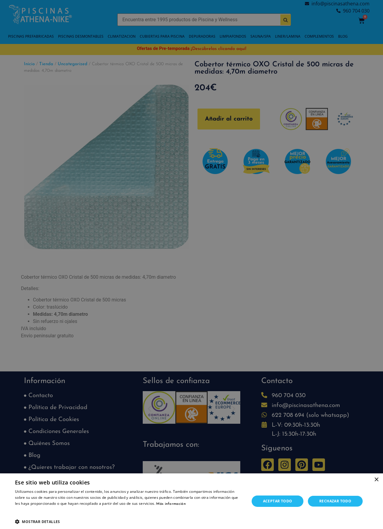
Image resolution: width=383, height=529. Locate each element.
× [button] (376, 480)
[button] (129, 522)
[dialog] (191, 264)
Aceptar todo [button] (277, 501)
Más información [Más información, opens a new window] (171, 504)
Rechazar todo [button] (335, 501)
